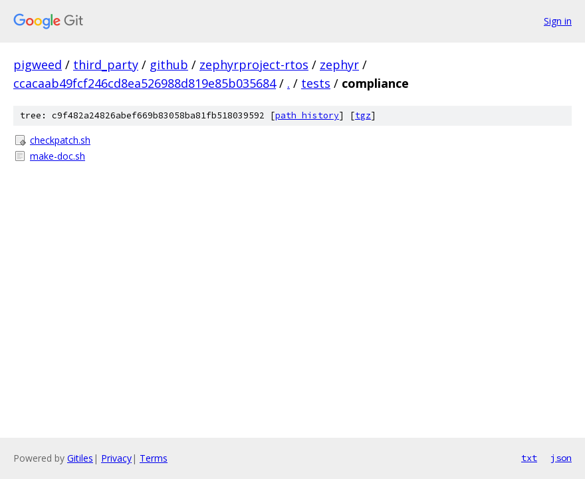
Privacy (116, 458)
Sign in (558, 21)
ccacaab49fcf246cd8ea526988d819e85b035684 (144, 83)
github (169, 65)
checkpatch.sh (60, 140)
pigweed (37, 65)
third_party (105, 65)
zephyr (339, 65)
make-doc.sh (57, 156)
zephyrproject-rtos (253, 65)
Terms (154, 458)
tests (315, 83)
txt (529, 458)
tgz (363, 115)
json (561, 458)
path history (307, 115)
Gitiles (80, 458)
